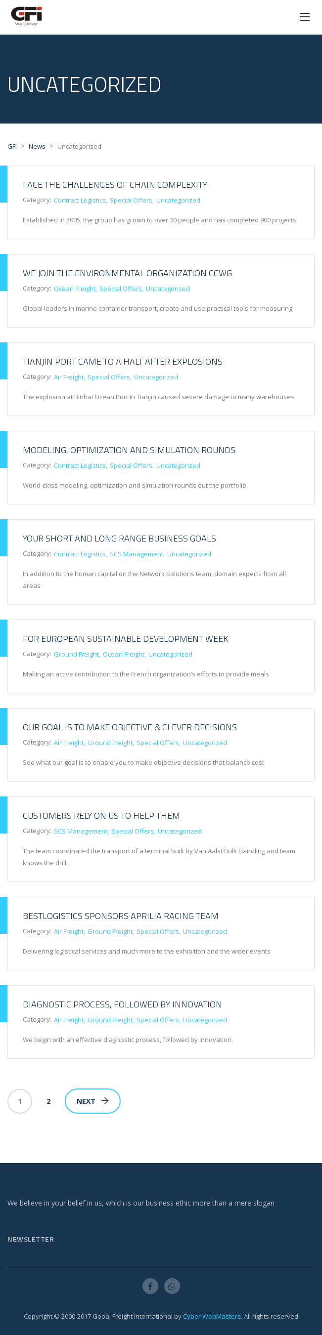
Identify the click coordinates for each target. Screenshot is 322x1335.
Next (93, 1101)
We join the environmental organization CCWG (127, 273)
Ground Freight (76, 654)
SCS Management (136, 553)
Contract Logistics (80, 200)
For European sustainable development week (125, 638)
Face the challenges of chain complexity (115, 184)
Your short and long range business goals (119, 538)
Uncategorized (178, 200)
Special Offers (131, 200)
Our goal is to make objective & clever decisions (130, 727)
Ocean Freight (74, 288)
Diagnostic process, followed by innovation (122, 1004)
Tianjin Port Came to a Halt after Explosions (123, 361)
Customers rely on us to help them (101, 815)
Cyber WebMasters (212, 1316)
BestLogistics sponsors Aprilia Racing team (121, 915)
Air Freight (69, 377)
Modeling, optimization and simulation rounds (129, 450)
